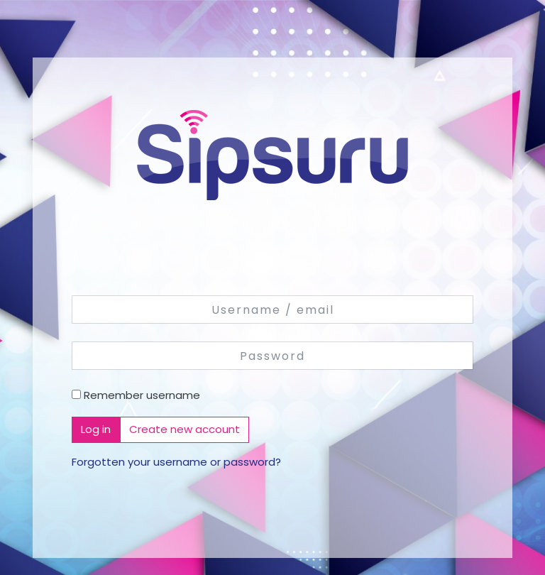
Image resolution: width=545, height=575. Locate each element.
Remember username (142, 395)
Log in (96, 429)
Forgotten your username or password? (176, 461)
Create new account (184, 429)
